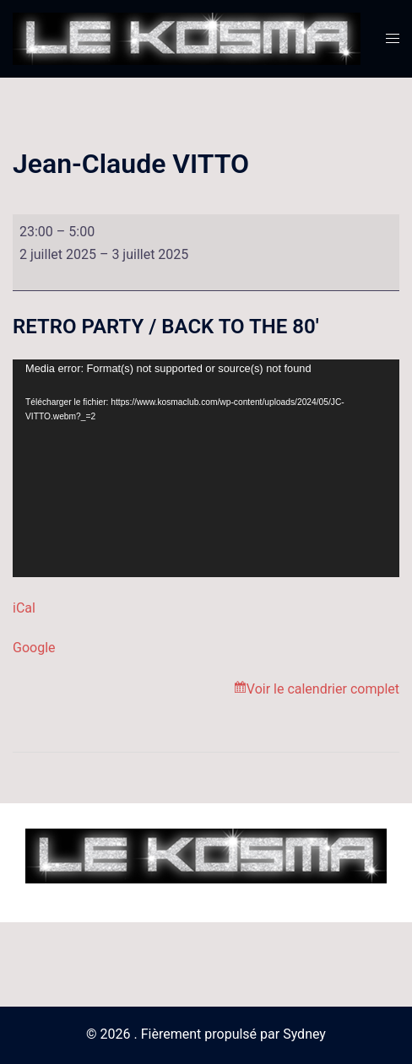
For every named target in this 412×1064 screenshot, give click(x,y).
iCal (24, 608)
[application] (206, 468)
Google (34, 648)
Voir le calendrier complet (323, 689)
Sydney (304, 1034)
